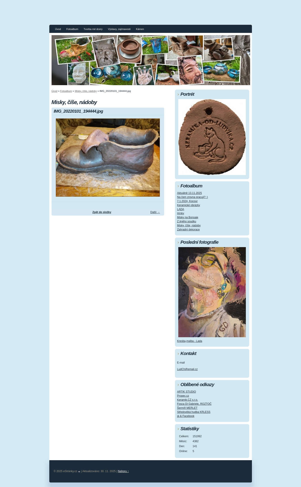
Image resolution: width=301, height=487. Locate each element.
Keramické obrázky (188, 205)
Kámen (140, 29)
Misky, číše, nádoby (86, 91)
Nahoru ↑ (123, 471)
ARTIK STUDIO (186, 391)
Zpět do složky (101, 212)
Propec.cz (183, 395)
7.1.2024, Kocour (187, 201)
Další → (155, 212)
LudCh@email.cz (187, 369)
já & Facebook (186, 416)
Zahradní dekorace (188, 229)
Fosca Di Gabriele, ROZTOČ (194, 403)
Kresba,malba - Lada (189, 341)
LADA (180, 209)
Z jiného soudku (186, 221)
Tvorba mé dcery (93, 29)
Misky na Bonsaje (187, 217)
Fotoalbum (72, 29)
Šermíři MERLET (187, 408)
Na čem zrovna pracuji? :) (192, 197)
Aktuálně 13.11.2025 (189, 193)
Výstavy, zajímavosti (119, 29)
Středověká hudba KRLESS (193, 412)
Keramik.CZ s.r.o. (187, 399)
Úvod (58, 29)
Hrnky (180, 213)
